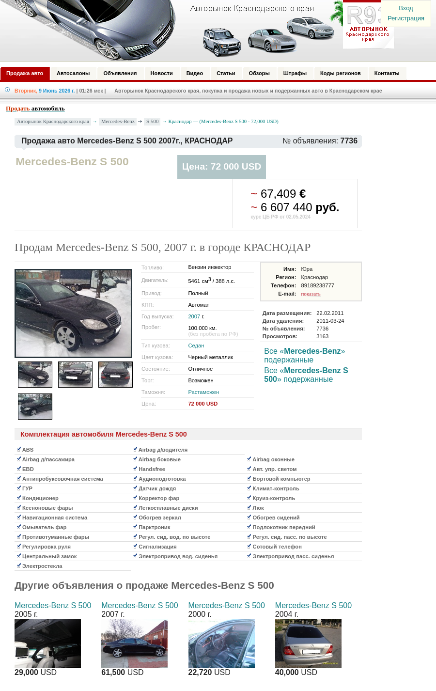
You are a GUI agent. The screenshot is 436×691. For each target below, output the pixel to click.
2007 (194, 316)
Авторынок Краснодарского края (53, 121)
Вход (406, 8)
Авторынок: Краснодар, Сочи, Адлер (194, 30)
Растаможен (203, 392)
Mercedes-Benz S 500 (53, 605)
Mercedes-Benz (118, 121)
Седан (196, 345)
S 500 (152, 121)
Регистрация (406, 18)
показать (310, 294)
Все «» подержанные (304, 355)
